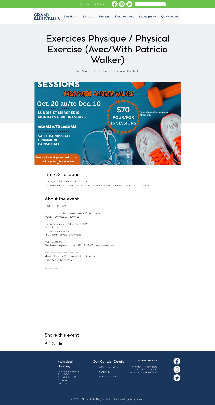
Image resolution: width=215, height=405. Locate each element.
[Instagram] (122, 4)
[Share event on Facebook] (46, 343)
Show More (51, 269)
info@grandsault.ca (108, 367)
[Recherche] (149, 5)
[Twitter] (129, 4)
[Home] (85, 4)
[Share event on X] (53, 343)
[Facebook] (115, 4)
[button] (71, 16)
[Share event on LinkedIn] (60, 343)
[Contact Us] (102, 4)
